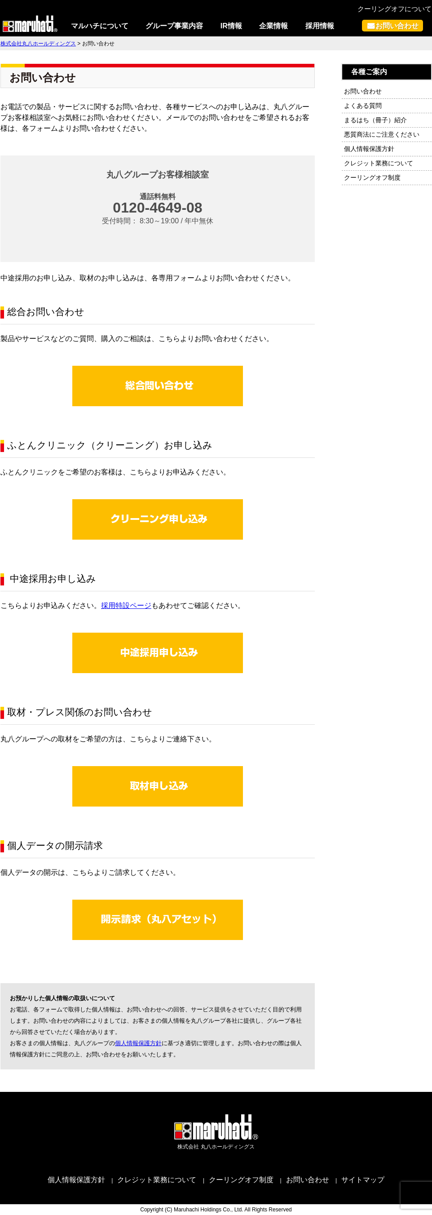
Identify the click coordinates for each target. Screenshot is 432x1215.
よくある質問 (363, 105)
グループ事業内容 (174, 26)
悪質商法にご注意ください (381, 134)
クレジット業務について (378, 163)
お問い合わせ (397, 25)
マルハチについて (99, 26)
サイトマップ (362, 1180)
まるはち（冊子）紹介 (375, 120)
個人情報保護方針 (138, 1043)
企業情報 (273, 26)
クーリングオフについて (394, 9)
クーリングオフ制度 (372, 177)
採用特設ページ (126, 605)
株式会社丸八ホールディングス (38, 43)
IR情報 (231, 26)
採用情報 (319, 26)
